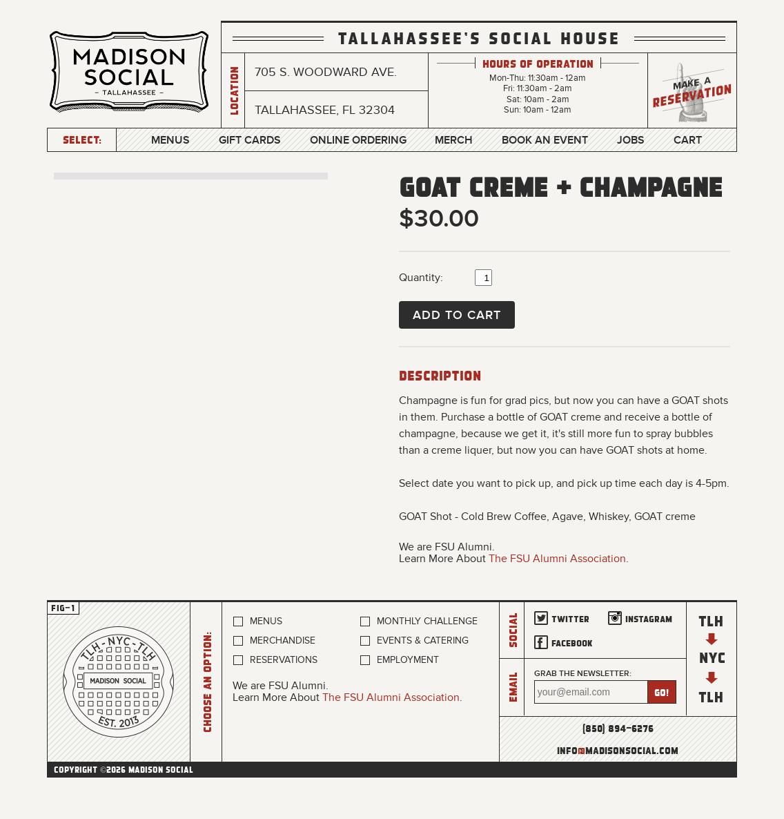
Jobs (631, 140)
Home (119, 682)
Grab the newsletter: (582, 673)
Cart (688, 140)
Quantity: (421, 278)
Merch (454, 140)
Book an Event (545, 140)
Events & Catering (423, 640)
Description (440, 375)
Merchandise (282, 640)
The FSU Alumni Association (557, 559)
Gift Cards (250, 140)
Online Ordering (358, 140)
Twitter (570, 618)
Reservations (283, 660)
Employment (408, 660)
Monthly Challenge (427, 621)
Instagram (648, 618)
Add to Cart (457, 314)
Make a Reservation (692, 90)
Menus (170, 140)
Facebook (572, 642)
